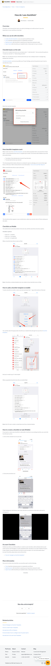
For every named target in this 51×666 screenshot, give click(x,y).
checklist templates (18, 151)
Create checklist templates (11, 38)
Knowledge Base (6, 6)
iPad (6, 654)
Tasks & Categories (20, 6)
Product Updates (37, 657)
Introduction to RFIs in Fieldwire (10, 630)
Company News (37, 654)
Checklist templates (7, 61)
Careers (14, 657)
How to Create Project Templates (10, 627)
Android (7, 657)
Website (23, 651)
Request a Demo (16, 651)
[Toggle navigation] (48, 2)
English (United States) (28, 1)
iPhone (6, 651)
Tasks (13, 6)
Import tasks (8, 44)
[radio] (22, 608)
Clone (6, 40)
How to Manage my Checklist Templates (12, 625)
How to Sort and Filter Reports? (38, 164)
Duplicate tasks (8, 42)
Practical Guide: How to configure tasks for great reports (16, 632)
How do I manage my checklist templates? (14, 555)
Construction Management (40, 651)
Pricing (13, 654)
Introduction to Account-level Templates (12, 635)
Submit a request (31, 613)
